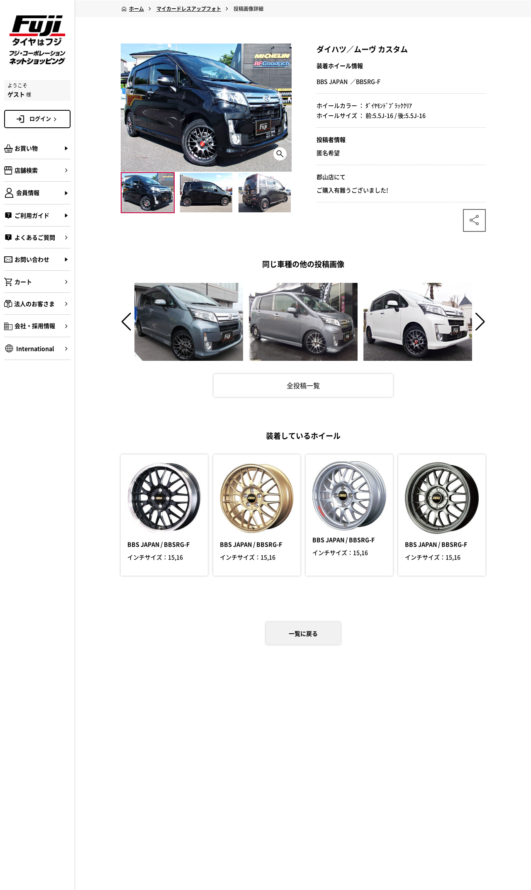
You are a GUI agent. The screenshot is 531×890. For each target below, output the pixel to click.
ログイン (44, 118)
